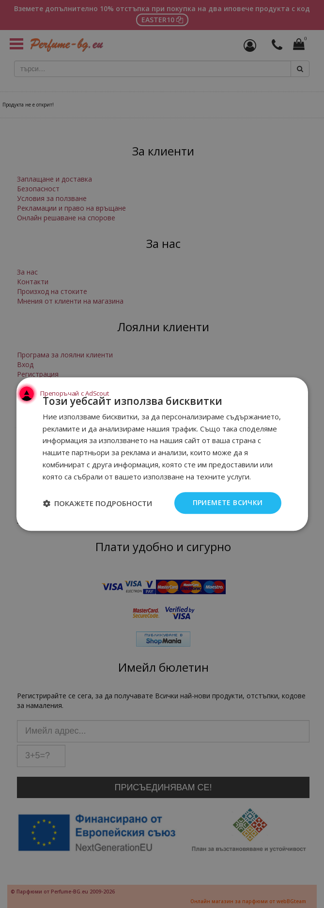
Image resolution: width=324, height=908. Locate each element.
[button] (97, 503)
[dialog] (162, 454)
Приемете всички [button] (228, 503)
